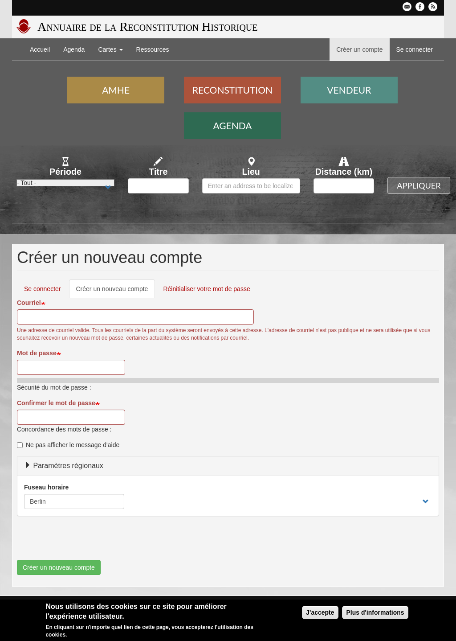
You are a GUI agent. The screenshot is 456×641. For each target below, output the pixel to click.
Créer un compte (359, 49)
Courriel (29, 302)
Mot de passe (37, 353)
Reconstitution (232, 89)
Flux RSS (432, 6)
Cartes (110, 49)
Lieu (251, 172)
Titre (158, 172)
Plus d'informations (375, 612)
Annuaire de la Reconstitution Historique (147, 26)
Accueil (40, 49)
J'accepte (320, 612)
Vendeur (349, 89)
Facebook (419, 6)
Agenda (74, 49)
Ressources (152, 49)
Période (65, 172)
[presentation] (84, 542)
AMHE (116, 89)
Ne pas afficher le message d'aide (68, 444)
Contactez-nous (407, 6)
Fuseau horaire (46, 487)
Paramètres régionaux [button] (63, 465)
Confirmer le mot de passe (56, 403)
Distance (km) (344, 172)
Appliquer (418, 185)
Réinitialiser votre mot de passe (206, 288)
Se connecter (414, 49)
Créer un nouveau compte (115, 291)
